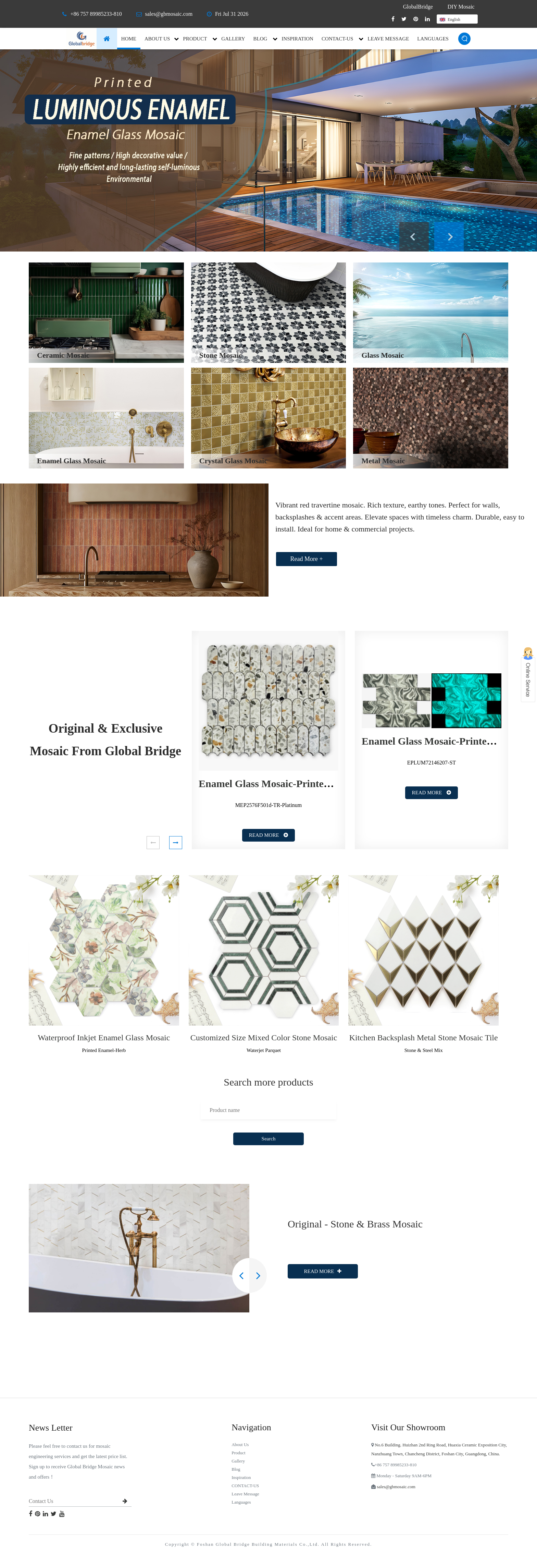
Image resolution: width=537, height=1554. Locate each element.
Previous (414, 237)
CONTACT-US (337, 38)
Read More (268, 835)
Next (449, 237)
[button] (153, 842)
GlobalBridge (418, 7)
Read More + (306, 558)
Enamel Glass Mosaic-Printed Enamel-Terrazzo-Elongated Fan (337, 783)
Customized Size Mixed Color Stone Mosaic (263, 1037)
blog (260, 38)
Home (128, 38)
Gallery (233, 38)
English (450, 19)
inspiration (297, 38)
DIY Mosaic (461, 7)
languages (433, 38)
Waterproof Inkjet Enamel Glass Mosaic (104, 1037)
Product (195, 38)
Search (269, 1138)
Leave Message (388, 38)
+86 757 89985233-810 (96, 14)
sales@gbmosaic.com (169, 14)
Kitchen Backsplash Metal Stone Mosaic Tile (423, 1037)
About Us (157, 38)
